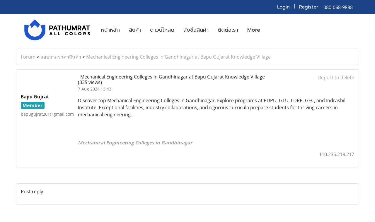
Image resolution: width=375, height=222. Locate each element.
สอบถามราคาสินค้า (60, 57)
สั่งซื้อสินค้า (196, 30)
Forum (28, 57)
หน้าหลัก (110, 30)
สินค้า (135, 30)
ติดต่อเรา (228, 30)
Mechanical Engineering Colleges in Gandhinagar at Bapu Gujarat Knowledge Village (178, 57)
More (253, 30)
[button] (269, 30)
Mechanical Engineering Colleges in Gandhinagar (135, 142)
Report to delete (336, 77)
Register (308, 7)
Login (283, 7)
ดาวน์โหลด (162, 30)
